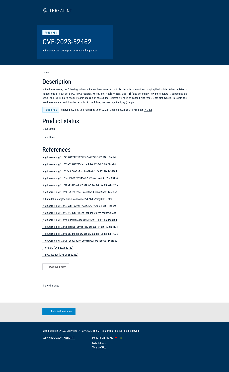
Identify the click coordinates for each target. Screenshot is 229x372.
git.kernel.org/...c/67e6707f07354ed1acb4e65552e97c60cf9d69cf (80, 164)
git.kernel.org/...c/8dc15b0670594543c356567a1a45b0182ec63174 (81, 178)
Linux (149, 109)
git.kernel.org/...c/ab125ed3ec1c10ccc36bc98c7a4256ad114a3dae (81, 192)
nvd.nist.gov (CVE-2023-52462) (61, 254)
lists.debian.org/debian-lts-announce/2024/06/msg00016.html (79, 199)
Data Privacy (99, 343)
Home (45, 72)
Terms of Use (99, 347)
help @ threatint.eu (58, 311)
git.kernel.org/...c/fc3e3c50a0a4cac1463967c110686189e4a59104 (81, 171)
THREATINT (68, 337)
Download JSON (55, 266)
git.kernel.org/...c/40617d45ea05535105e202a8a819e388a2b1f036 (81, 185)
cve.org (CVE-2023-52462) (59, 247)
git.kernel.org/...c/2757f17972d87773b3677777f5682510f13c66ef (80, 157)
